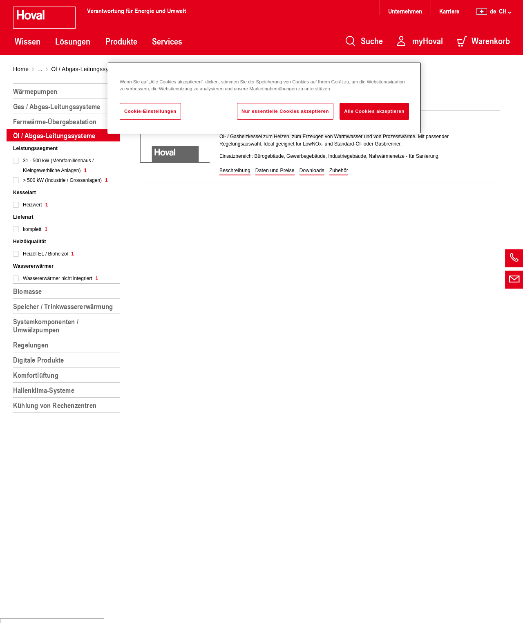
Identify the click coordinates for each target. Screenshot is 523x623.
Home (21, 69)
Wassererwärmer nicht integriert (60, 278)
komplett (35, 229)
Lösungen (72, 41)
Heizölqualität (29, 241)
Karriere (449, 11)
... (40, 69)
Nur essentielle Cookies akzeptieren (285, 111)
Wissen (27, 41)
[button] (234, 170)
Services (167, 41)
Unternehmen (405, 11)
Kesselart (24, 192)
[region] (68, 349)
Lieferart (23, 217)
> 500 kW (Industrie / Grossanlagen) (65, 180)
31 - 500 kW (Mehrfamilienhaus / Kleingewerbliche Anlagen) (58, 165)
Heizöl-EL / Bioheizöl (48, 254)
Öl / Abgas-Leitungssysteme (88, 69)
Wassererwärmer (33, 266)
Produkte (121, 41)
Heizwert (35, 205)
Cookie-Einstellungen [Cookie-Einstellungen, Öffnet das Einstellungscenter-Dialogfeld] (150, 111)
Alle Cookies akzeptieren (374, 111)
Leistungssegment (35, 148)
